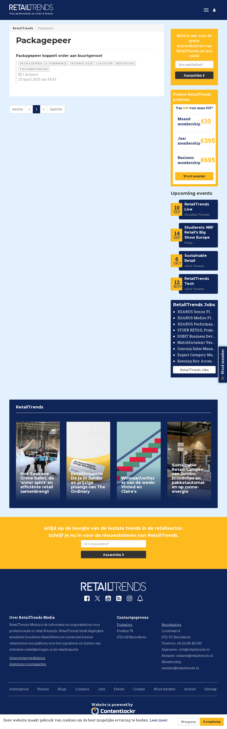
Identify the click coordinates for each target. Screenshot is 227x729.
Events (119, 689)
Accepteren (212, 721)
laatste (56, 109)
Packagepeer (31, 63)
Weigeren (188, 722)
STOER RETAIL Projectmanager (196, 330)
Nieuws (43, 689)
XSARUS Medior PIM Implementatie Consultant (196, 317)
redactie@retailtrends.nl (194, 656)
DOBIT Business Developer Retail (196, 336)
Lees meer (159, 720)
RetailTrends (23, 28)
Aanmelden (194, 75)
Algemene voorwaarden (27, 664)
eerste (17, 109)
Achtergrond (19, 689)
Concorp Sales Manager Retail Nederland (196, 348)
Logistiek (104, 63)
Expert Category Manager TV (196, 354)
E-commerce (56, 63)
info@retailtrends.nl (194, 649)
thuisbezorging (34, 69)
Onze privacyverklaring (27, 658)
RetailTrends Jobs (194, 370)
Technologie (81, 63)
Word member (194, 176)
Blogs (62, 689)
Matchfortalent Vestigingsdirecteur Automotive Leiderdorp (196, 342)
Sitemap (210, 689)
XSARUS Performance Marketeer (196, 324)
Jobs (101, 689)
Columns (82, 689)
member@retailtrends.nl (180, 668)
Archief (190, 689)
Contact (139, 689)
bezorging (125, 63)
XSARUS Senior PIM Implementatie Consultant (196, 311)
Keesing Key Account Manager (196, 361)
